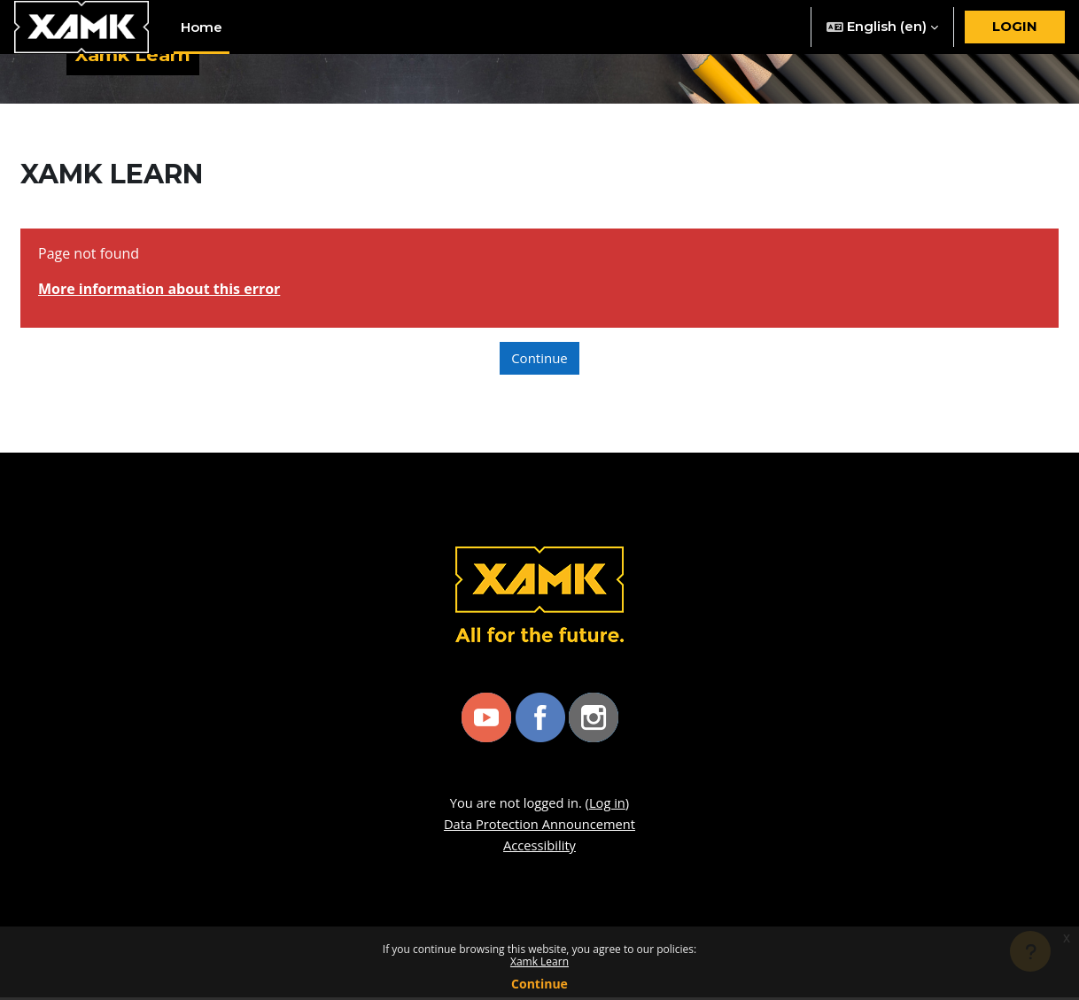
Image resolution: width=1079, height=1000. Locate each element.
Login (1014, 26)
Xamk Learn (539, 961)
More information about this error (159, 291)
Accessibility (539, 848)
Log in (608, 805)
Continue (539, 983)
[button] (882, 27)
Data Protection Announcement (540, 826)
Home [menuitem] (201, 27)
